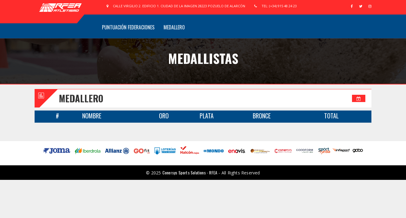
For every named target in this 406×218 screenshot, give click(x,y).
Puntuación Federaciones (128, 27)
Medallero (174, 27)
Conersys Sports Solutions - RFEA (189, 172)
